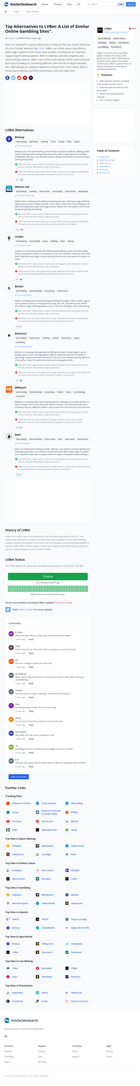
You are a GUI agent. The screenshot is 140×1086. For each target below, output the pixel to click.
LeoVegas (46, 854)
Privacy (109, 1051)
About (75, 1051)
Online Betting (21, 142)
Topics (69, 4)
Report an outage (63, 602)
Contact (42, 1051)
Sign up (131, 4)
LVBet (41, 48)
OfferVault (76, 992)
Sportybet (47, 968)
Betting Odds (83, 191)
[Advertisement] (47, 104)
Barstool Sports (20, 903)
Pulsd (44, 1001)
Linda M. (19, 690)
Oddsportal (18, 854)
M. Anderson (20, 674)
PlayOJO (75, 870)
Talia (17, 704)
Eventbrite (17, 1001)
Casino (53, 142)
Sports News (69, 439)
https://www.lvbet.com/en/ (115, 32)
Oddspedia (76, 943)
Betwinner (76, 952)
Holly (17, 646)
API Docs (42, 1061)
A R (16, 660)
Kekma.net (47, 821)
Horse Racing (57, 191)
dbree (74, 829)
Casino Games (70, 191)
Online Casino (44, 191)
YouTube (16, 821)
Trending (57, 4)
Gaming (61, 142)
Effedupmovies (49, 829)
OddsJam (17, 845)
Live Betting (20, 342)
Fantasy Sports (82, 439)
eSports (77, 142)
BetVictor (21, 333)
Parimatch (47, 952)
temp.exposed (49, 803)
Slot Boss (46, 878)
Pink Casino (48, 870)
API (78, 4)
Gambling (44, 142)
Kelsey (18, 718)
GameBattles (48, 927)
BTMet (74, 812)
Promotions (20, 396)
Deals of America (79, 1001)
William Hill (22, 187)
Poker (69, 142)
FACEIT (45, 919)
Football (55, 338)
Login (120, 4)
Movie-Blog (77, 803)
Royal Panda (18, 878)
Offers (45, 992)
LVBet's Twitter (26, 609)
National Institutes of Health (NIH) (51, 812)
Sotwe (15, 812)
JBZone (74, 821)
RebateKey (17, 992)
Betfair (19, 286)
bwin (18, 434)
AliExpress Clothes (21, 803)
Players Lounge (79, 919)
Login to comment (19, 776)
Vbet (14, 976)
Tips (40, 1056)
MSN (14, 829)
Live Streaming (79, 392)
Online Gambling (35, 291)
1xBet (15, 968)
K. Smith (19, 632)
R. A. (17, 759)
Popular (44, 4)
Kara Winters (21, 732)
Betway (19, 137)
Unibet (19, 236)
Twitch (15, 919)
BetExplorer (48, 845)
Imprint (75, 1056)
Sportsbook (33, 142)
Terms (109, 1056)
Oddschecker (78, 845)
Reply (31, 639)
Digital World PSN (80, 927)
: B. (16, 745)
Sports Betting (32, 11)
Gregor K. (12, 38)
